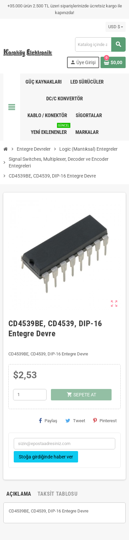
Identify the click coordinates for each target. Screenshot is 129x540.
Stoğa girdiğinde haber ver (46, 456)
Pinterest (105, 420)
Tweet (75, 420)
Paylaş (48, 420)
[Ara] (100, 44)
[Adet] (30, 394)
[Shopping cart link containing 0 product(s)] (113, 62)
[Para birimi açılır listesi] (116, 27)
